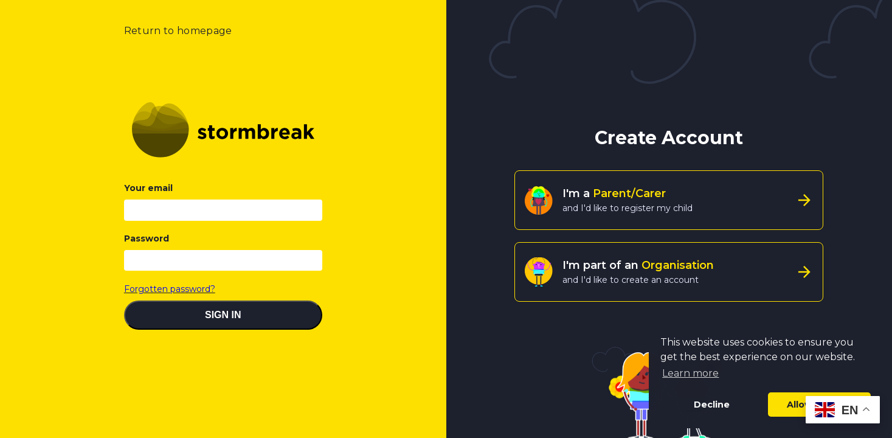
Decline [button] (712, 404)
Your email (148, 187)
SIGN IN (223, 315)
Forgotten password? (169, 288)
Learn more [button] (690, 373)
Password (146, 238)
